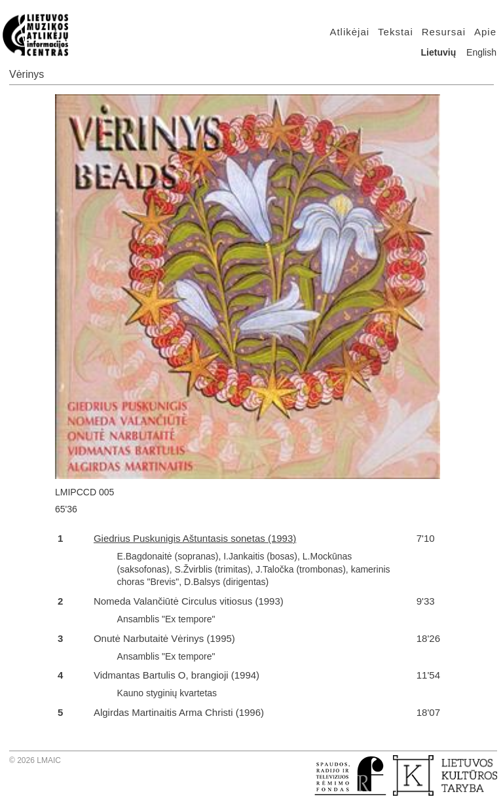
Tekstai (395, 31)
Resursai (444, 31)
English (481, 52)
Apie (485, 31)
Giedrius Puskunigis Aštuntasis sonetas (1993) (195, 538)
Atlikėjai (349, 31)
